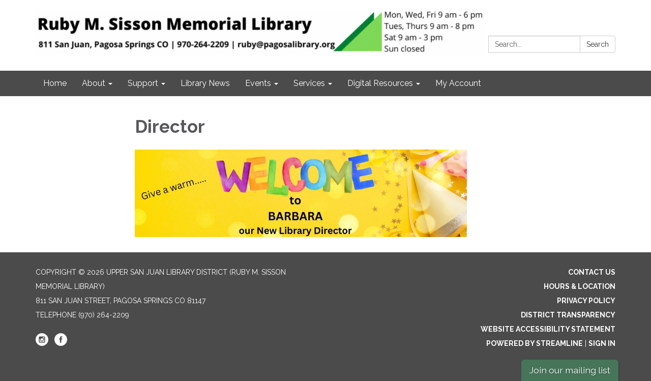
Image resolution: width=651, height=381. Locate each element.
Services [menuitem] (309, 83)
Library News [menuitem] (205, 83)
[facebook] (60, 343)
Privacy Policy (586, 301)
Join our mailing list (569, 370)
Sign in (601, 343)
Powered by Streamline (534, 343)
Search (597, 44)
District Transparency (568, 315)
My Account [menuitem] (458, 83)
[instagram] (42, 343)
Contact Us (591, 272)
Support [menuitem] (143, 83)
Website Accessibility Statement (548, 329)
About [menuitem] (93, 83)
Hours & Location (579, 286)
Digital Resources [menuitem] (380, 83)
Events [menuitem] (258, 83)
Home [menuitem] (55, 83)
